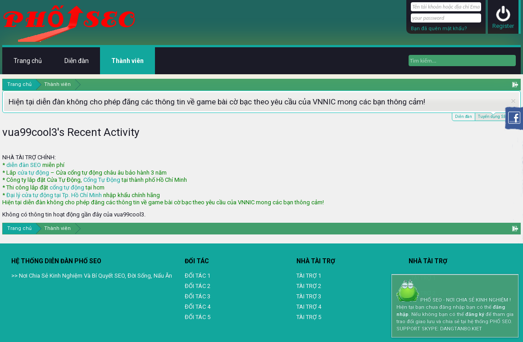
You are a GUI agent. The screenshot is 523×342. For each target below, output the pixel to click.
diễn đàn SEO (23, 165)
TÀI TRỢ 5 (308, 317)
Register (503, 25)
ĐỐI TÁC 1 (197, 275)
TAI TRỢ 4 (308, 306)
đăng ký (474, 314)
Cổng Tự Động (101, 179)
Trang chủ (28, 60)
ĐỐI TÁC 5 (197, 317)
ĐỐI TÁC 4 (197, 306)
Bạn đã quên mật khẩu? (439, 29)
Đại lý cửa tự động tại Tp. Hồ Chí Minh (54, 195)
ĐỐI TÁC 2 (197, 286)
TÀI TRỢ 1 (308, 275)
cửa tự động (33, 172)
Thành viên (127, 60)
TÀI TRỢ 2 (308, 286)
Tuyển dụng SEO (493, 116)
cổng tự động (67, 187)
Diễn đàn (463, 116)
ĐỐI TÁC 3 (197, 296)
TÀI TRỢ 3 (308, 296)
